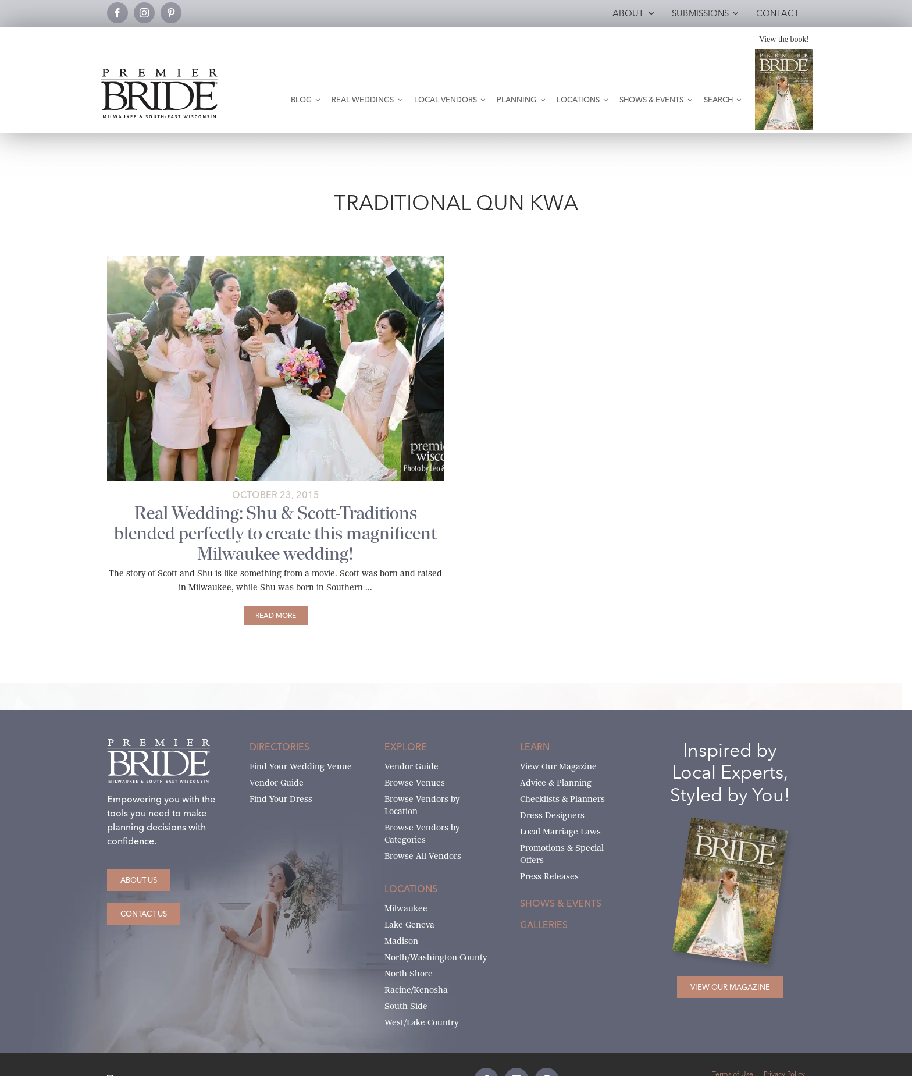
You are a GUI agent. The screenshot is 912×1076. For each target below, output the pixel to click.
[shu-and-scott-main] (275, 260)
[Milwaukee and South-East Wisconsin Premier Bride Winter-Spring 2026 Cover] (784, 54)
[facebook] (117, 12)
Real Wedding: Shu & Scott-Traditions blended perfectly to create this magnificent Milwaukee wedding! (275, 533)
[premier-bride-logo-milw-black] (159, 73)
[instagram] (144, 12)
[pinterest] (171, 12)
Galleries (544, 925)
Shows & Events (560, 903)
